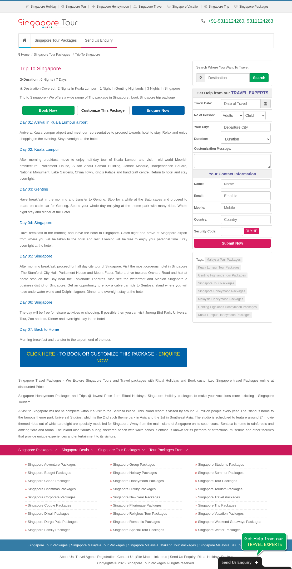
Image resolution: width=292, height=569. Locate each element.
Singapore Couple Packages (49, 505)
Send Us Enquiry (99, 40)
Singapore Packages (254, 6)
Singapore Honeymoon (112, 6)
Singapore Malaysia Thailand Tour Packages (162, 545)
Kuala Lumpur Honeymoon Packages (224, 315)
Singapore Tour (76, 6)
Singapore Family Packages (49, 530)
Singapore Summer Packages (221, 473)
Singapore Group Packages (134, 464)
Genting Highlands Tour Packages (222, 275)
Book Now (48, 110)
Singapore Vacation (186, 6)
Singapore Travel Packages (219, 497)
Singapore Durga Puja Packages (52, 522)
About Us (66, 557)
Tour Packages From (166, 450)
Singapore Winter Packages (219, 530)
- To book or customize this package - (103, 357)
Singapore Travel (150, 6)
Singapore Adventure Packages (52, 464)
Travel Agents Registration (96, 557)
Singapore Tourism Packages (220, 489)
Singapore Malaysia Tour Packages (98, 545)
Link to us (159, 557)
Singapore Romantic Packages (136, 522)
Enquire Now (158, 110)
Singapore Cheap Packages (49, 481)
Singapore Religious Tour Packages (140, 513)
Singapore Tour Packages (56, 40)
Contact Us (125, 557)
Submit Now (232, 243)
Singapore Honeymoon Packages (221, 291)
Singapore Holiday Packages (135, 473)
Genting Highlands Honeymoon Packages (227, 307)
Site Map (143, 557)
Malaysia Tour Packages (223, 259)
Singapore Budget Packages (49, 473)
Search (259, 78)
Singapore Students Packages (221, 464)
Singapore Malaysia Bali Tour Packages (229, 545)
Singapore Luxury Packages (134, 489)
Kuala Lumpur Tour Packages (218, 267)
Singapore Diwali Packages (48, 513)
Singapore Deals (75, 450)
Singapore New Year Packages (136, 497)
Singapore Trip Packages (217, 505)
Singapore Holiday (43, 6)
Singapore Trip (219, 6)
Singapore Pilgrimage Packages (137, 505)
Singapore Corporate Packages (51, 497)
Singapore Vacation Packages (221, 513)
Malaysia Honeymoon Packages (220, 299)
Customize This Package (103, 110)
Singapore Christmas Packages (52, 489)
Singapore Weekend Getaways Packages (229, 522)
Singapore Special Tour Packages (138, 530)
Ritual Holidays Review (214, 557)
